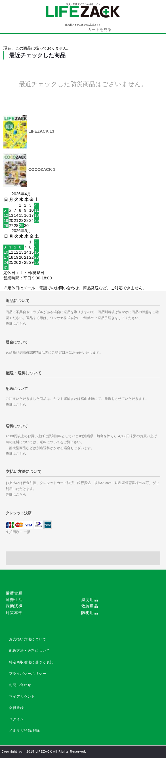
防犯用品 (89, 612)
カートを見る (100, 29)
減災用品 (89, 599)
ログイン (16, 719)
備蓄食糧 (14, 593)
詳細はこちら (16, 323)
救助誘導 (14, 606)
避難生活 (14, 599)
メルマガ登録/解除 (24, 730)
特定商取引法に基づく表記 (31, 662)
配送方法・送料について (29, 650)
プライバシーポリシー (28, 673)
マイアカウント (22, 696)
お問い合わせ (20, 685)
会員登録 (16, 708)
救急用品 (89, 606)
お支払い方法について (28, 639)
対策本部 (14, 612)
